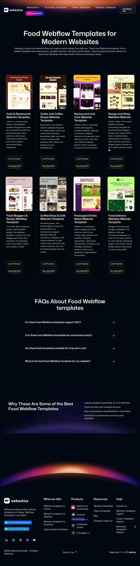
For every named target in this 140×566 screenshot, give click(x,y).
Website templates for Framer (54, 507)
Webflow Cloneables (103, 506)
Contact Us (121, 506)
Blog (96, 516)
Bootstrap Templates (55, 7)
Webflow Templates (105, 7)
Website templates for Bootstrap (54, 523)
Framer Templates (81, 7)
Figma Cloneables (102, 511)
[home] (13, 10)
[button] (33, 7)
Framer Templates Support (125, 520)
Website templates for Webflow (54, 515)
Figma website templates (56, 529)
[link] (19, 92)
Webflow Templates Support (125, 512)
